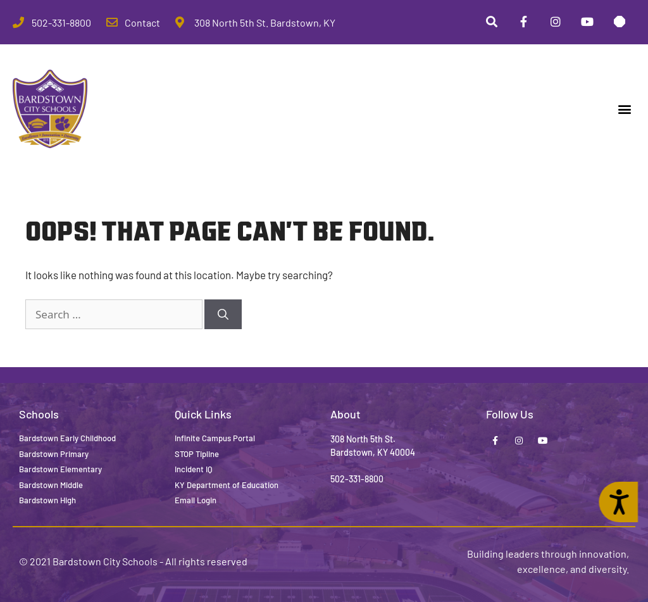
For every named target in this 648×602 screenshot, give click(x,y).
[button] (624, 109)
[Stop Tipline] (619, 22)
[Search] (223, 314)
